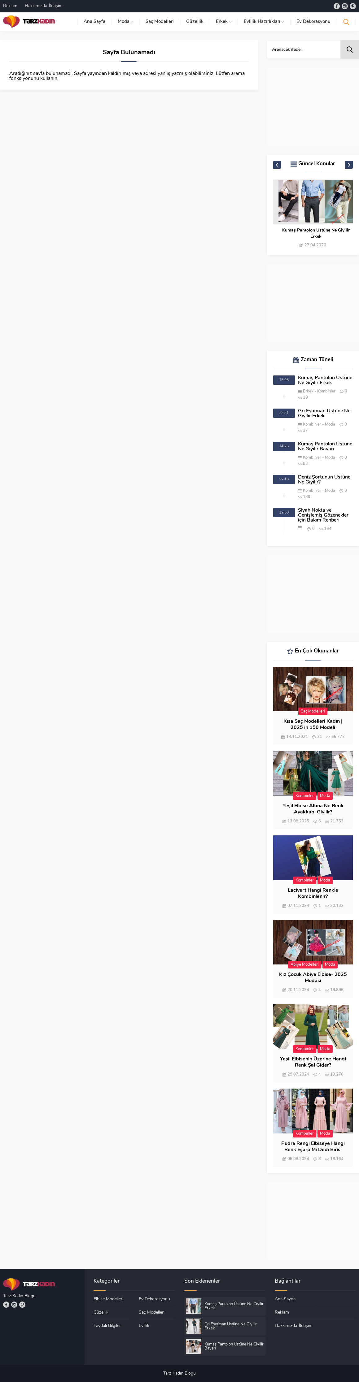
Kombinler (326, 391)
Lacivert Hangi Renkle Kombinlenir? (313, 893)
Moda (330, 424)
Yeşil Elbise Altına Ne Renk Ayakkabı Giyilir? (313, 809)
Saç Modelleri (313, 711)
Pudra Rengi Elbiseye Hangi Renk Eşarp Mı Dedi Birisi (313, 1146)
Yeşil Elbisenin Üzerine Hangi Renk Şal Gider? (313, 1062)
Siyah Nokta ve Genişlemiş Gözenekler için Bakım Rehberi (323, 515)
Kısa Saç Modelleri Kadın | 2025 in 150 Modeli (312, 724)
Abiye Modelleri (305, 965)
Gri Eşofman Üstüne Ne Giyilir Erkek (324, 413)
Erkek (308, 391)
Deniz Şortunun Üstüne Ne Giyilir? (324, 480)
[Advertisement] (313, 106)
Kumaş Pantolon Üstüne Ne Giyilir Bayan (325, 447)
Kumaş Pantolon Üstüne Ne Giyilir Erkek (316, 233)
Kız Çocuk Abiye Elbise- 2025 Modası (313, 977)
